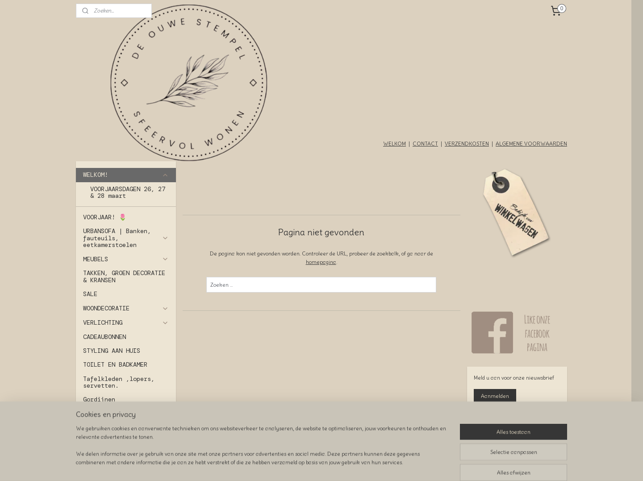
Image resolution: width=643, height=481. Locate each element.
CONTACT (425, 143)
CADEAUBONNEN (104, 337)
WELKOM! (126, 175)
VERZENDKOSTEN (467, 143)
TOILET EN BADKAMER (115, 364)
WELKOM (394, 143)
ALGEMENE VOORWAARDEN (531, 143)
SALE (90, 294)
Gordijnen (99, 399)
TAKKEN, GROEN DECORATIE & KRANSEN (124, 276)
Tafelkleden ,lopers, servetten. (118, 382)
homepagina (321, 262)
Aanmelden (495, 396)
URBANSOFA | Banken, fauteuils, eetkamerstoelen (126, 238)
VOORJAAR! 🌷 (104, 217)
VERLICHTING (126, 322)
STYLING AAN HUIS (111, 351)
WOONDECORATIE (126, 308)
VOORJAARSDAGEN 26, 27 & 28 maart (127, 192)
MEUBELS (126, 259)
